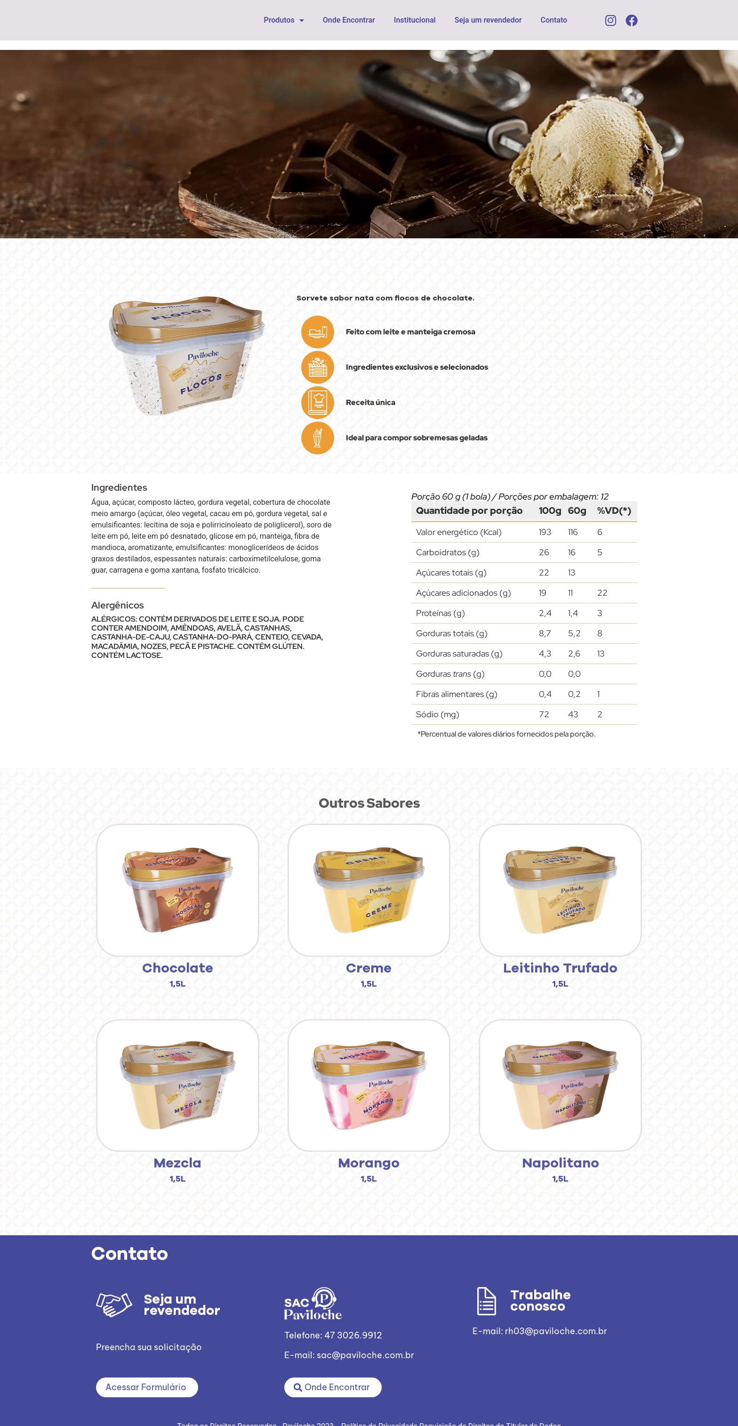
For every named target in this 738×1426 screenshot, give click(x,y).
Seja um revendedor (488, 20)
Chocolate (177, 968)
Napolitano (560, 1163)
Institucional (415, 20)
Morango (369, 1163)
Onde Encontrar (349, 20)
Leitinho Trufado (560, 968)
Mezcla (177, 1163)
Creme (369, 968)
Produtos (284, 20)
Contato (554, 20)
